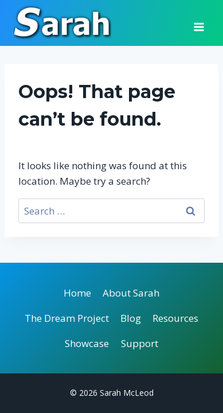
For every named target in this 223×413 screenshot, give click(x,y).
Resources (175, 318)
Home (77, 292)
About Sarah (131, 292)
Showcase (87, 343)
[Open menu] (198, 23)
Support (139, 343)
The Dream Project (67, 318)
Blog (130, 318)
